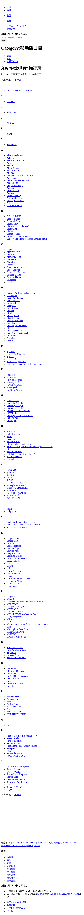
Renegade (11, 748)
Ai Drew (10, 163)
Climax (10, 265)
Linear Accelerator (15, 571)
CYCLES (11, 282)
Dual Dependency (15, 330)
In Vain (10, 480)
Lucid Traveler (13, 583)
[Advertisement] (42, 818)
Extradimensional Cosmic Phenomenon (24, 364)
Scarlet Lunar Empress (17, 774)
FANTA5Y (11, 377)
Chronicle (11, 262)
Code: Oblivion (13, 270)
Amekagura (12, 178)
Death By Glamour (15, 298)
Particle (10, 701)
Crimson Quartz (14, 275)
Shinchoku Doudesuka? (17, 782)
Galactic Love (13, 400)
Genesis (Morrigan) (15, 405)
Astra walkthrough (15, 198)
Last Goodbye (13, 548)
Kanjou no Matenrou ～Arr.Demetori (23, 524)
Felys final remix (14, 380)
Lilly (9, 568)
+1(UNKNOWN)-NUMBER (19, 90)
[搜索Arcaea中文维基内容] (13, 37)
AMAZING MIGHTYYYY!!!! (20, 175)
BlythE (10, 231)
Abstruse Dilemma (15, 155)
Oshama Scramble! (15, 683)
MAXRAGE (12, 609)
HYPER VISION (14, 456)
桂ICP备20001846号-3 (17, 908)
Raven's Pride (13, 738)
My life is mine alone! (16, 637)
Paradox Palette (14, 696)
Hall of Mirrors (13, 434)
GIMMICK (12, 413)
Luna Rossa (12, 586)
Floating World (13, 382)
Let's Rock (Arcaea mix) (17, 558)
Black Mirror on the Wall (18, 226)
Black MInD (12, 224)
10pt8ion (11, 101)
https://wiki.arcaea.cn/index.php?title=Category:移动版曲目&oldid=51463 (42, 842)
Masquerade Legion (15, 606)
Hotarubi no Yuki (14, 451)
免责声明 (11, 905)
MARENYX (12, 604)
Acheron (10, 158)
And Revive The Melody (18, 180)
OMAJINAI (12, 673)
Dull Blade (11, 335)
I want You (11, 470)
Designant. (11, 305)
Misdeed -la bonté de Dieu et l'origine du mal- (27, 624)
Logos (9, 576)
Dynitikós (11, 338)
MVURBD (11, 634)
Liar (8, 563)
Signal (9, 790)
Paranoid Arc (12, 699)
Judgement (11, 511)
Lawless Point (13, 551)
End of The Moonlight (17, 354)
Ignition (10, 472)
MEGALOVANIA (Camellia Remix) (23, 614)
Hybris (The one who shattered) (21, 454)
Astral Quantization (15, 200)
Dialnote (10, 310)
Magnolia (11, 596)
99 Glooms (12, 144)
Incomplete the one (15, 485)
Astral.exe (11, 203)
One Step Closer (14, 678)
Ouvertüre (11, 686)
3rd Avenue (12, 112)
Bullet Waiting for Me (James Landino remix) (27, 239)
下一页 (17, 79)
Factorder (11, 375)
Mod (9, 627)
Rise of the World (14, 753)
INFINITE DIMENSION (18, 488)
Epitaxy (10, 356)
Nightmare (11, 652)
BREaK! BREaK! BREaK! (19, 236)
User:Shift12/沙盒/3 (16, 779)
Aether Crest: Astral (15, 160)
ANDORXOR (13, 183)
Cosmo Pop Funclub (16, 272)
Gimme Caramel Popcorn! (18, 410)
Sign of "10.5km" (14, 787)
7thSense (11, 123)
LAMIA (10, 543)
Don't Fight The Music (17, 325)
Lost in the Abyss (14, 581)
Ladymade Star (13, 538)
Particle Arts (12, 704)
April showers (13, 190)
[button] (2, 2)
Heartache (11, 439)
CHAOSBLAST (14, 257)
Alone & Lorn (13, 168)
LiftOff (10, 566)
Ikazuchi (10, 475)
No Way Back (13, 655)
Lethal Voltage (13, 561)
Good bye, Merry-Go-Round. (20, 415)
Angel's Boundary (15, 185)
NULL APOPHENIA (16, 657)
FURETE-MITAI (14, 390)
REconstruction (14, 743)
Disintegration (13, 315)
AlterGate (11, 173)
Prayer (9, 709)
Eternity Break (13, 359)
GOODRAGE (13, 418)
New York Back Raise (16, 650)
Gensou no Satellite (15, 408)
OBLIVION (12, 668)
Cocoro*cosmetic (14, 267)
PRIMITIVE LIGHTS (16, 714)
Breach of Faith (14, 234)
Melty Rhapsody (14, 617)
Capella (10, 249)
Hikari (9, 449)
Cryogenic (11, 280)
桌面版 (10, 911)
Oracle (10, 681)
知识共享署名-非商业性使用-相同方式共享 (58, 894)
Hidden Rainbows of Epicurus (20, 444)
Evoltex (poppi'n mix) (16, 361)
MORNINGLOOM (15, 632)
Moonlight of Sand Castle (18, 629)
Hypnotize (11, 459)
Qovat (9, 725)
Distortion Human (15, 320)
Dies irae (11, 313)
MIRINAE (11, 622)
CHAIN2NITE (13, 252)
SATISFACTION (14, 772)
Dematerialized (13, 300)
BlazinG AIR (12, 229)
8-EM (9, 134)
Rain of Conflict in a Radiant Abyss (22, 736)
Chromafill (11, 260)
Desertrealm (12, 303)
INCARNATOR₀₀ (15, 483)
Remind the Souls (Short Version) (22, 746)
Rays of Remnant (14, 741)
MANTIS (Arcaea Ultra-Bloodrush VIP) (25, 601)
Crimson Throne (14, 277)
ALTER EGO (13, 170)
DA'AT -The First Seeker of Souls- (22, 293)
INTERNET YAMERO (17, 493)
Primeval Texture (14, 712)
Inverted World (13, 495)
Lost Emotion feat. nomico (19, 578)
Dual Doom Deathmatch (17, 333)
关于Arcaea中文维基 (16, 902)
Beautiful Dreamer (15, 221)
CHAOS (10, 255)
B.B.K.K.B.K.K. (14, 216)
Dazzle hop (12, 295)
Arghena (10, 193)
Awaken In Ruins (14, 205)
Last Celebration (14, 546)
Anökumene (12, 188)
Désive (10, 340)
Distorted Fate (13, 318)
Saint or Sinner (13, 769)
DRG (9, 328)
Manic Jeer (12, 599)
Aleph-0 (10, 165)
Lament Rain (12, 541)
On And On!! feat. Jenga (17, 676)
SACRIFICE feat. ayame (18, 767)
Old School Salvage (15, 671)
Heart (9, 436)
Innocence (11, 490)
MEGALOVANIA (15, 612)
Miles (9, 619)
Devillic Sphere (14, 308)
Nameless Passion (15, 647)
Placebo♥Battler (14, 707)
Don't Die (11, 323)
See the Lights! (13, 777)
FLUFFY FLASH (14, 385)
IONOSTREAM (14, 498)
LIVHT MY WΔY (15, 573)
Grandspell (11, 420)
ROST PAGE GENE (16, 756)
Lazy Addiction (13, 553)
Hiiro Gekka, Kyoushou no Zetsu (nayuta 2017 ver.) (30, 446)
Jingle (9, 509)
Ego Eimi (11, 351)
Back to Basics (13, 219)
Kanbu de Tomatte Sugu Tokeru (21, 522)
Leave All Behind (14, 556)
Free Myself (12, 387)
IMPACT (11, 477)
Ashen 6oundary (14, 195)
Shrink (10, 785)
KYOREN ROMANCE (17, 527)
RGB (9, 751)
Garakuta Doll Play (15, 403)
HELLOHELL (13, 441)
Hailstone (11, 431)
